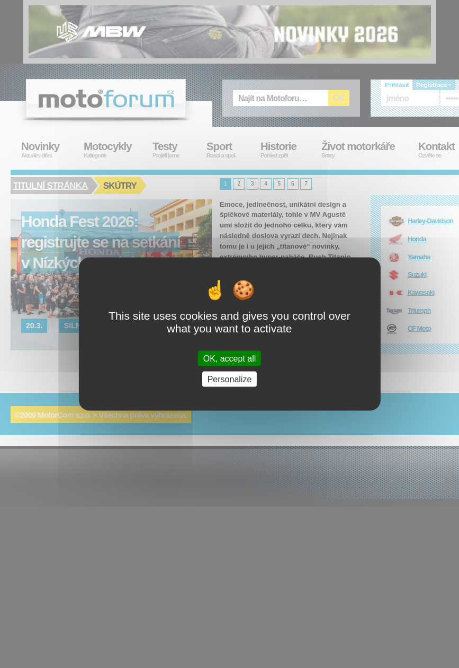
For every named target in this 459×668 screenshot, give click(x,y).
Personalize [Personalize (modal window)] (230, 378)
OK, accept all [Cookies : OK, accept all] (229, 358)
